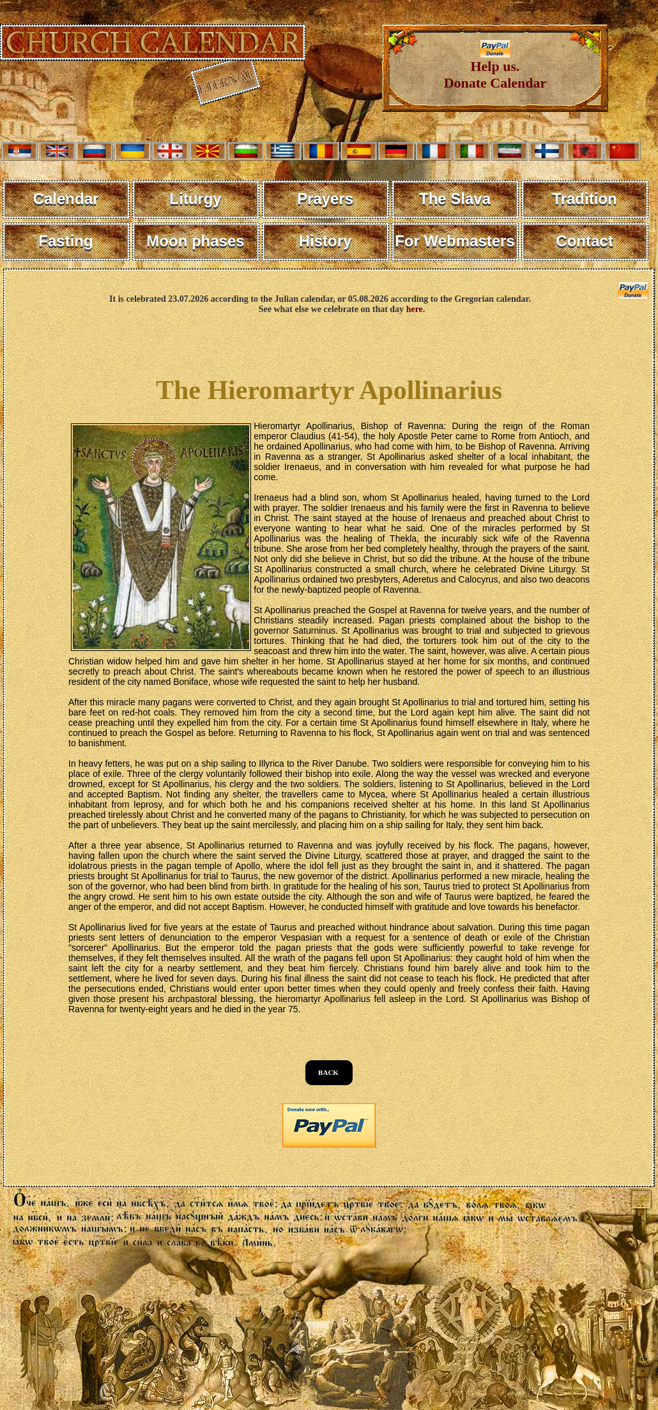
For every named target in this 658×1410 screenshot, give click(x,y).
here (414, 309)
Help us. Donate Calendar (495, 68)
